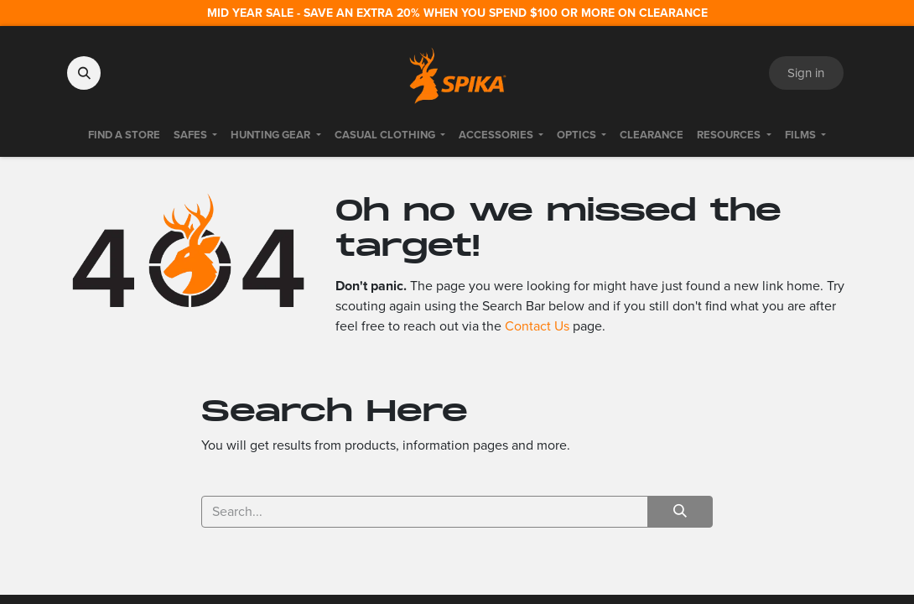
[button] (84, 73)
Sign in (805, 73)
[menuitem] (124, 135)
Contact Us (537, 326)
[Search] (680, 512)
